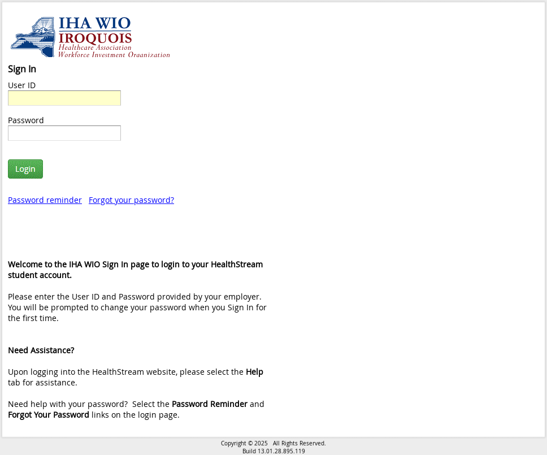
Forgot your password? (131, 199)
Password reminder (45, 199)
